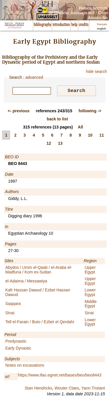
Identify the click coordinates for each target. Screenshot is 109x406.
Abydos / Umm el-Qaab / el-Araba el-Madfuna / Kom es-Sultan (38, 270)
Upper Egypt (90, 270)
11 (101, 136)
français (102, 24)
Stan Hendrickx (38, 389)
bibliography (42, 25)
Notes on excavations (24, 366)
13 (60, 144)
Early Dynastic (18, 349)
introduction (61, 25)
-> (89, 111)
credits (83, 25)
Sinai (9, 313)
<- (19, 111)
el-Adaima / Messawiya (26, 282)
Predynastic (15, 342)
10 (90, 136)
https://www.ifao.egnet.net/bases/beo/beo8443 (59, 376)
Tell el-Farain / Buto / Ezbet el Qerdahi (39, 322)
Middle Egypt (91, 304)
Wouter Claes (66, 389)
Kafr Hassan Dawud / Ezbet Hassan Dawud (37, 293)
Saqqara (13, 304)
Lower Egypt (90, 293)
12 (49, 144)
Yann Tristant (93, 389)
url (7, 377)
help (74, 25)
